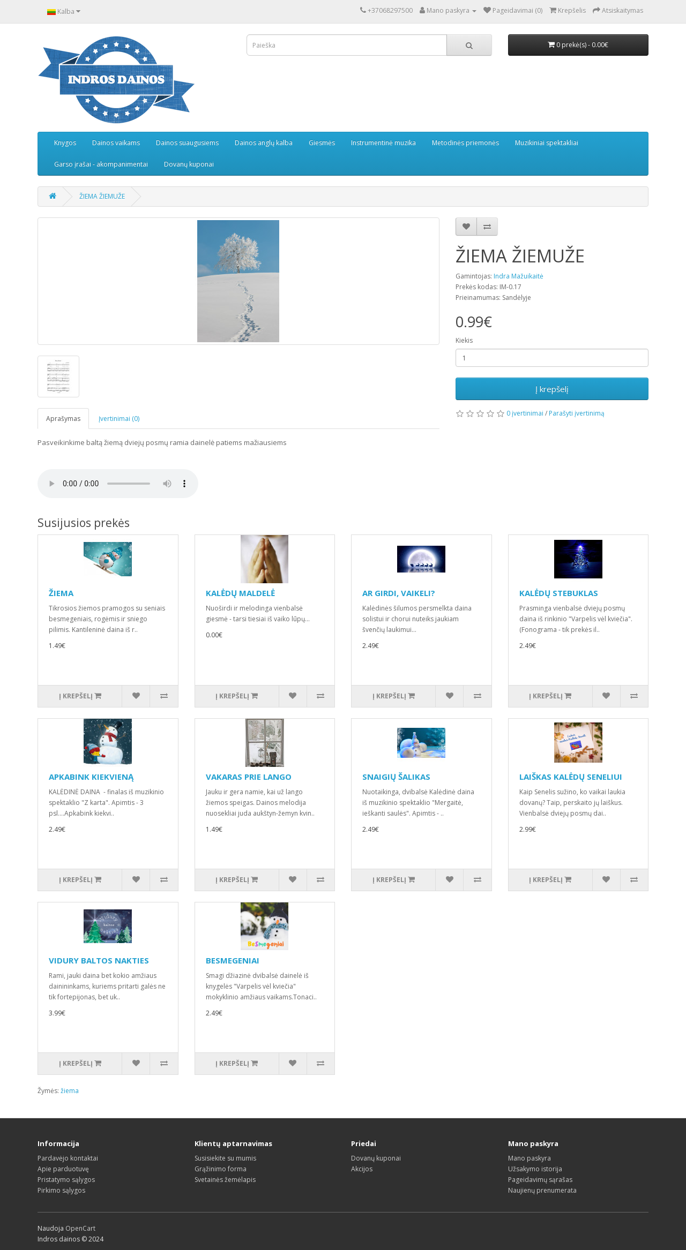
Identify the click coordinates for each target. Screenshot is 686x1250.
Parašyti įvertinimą (577, 413)
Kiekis (464, 340)
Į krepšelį (552, 388)
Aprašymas (63, 418)
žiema (70, 1090)
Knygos (65, 142)
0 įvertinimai (524, 413)
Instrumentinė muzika (383, 142)
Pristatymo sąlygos (66, 1179)
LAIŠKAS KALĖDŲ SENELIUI (570, 776)
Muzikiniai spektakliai (546, 142)
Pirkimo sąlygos (61, 1190)
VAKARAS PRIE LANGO (249, 776)
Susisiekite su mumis (225, 1158)
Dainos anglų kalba (264, 142)
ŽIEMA (61, 593)
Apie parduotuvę (63, 1168)
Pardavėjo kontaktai (68, 1158)
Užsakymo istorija (535, 1168)
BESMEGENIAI (232, 960)
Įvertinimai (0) (119, 418)
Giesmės (322, 142)
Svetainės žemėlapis (225, 1179)
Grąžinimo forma (221, 1168)
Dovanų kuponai (189, 164)
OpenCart (80, 1228)
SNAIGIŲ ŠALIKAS (396, 776)
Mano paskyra (529, 1158)
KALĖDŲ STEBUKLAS (558, 593)
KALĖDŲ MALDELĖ (240, 593)
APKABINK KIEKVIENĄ (91, 776)
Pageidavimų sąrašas (540, 1179)
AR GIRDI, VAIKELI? (398, 593)
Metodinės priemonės (465, 142)
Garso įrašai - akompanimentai (101, 164)
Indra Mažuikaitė (518, 276)
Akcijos (361, 1168)
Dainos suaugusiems (187, 142)
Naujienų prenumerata (542, 1190)
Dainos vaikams (116, 142)
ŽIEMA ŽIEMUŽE (102, 196)
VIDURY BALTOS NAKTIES (99, 960)
